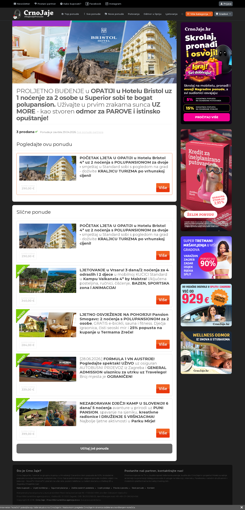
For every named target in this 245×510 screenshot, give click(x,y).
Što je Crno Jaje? (29, 470)
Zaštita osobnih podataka (82, 488)
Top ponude (70, 14)
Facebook (93, 3)
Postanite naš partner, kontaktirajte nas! (154, 470)
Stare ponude (138, 488)
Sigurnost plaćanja (59, 488)
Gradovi (223, 14)
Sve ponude (92, 14)
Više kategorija (199, 14)
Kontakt (150, 488)
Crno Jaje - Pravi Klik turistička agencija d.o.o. (58, 500)
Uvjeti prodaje (103, 488)
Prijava (225, 3)
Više (163, 187)
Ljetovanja (171, 14)
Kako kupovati (23, 488)
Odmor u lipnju (152, 14)
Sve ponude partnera (90, 132)
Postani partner (45, 3)
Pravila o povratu (120, 488)
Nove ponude (114, 14)
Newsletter (22, 3)
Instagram (113, 3)
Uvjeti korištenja (40, 488)
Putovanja (134, 14)
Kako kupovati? (70, 3)
